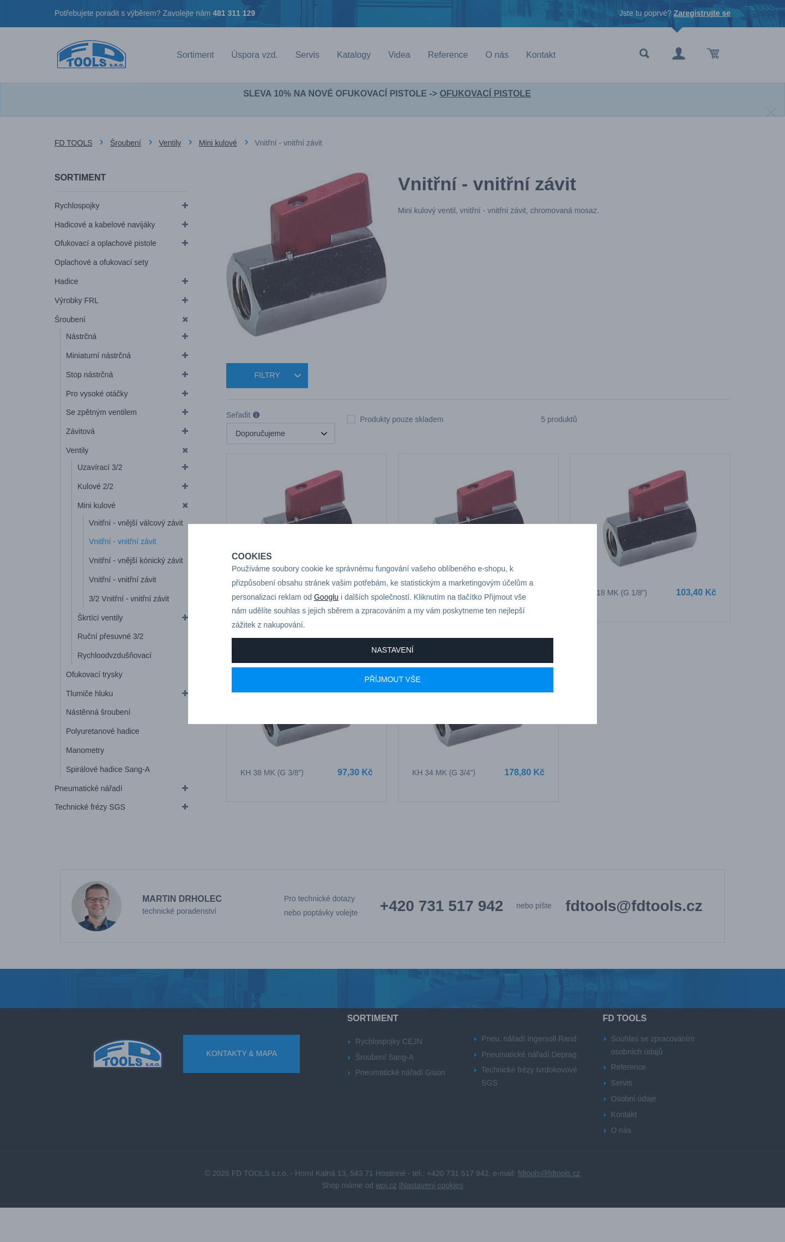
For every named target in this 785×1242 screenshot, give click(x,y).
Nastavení (392, 680)
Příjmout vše (392, 709)
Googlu (326, 626)
